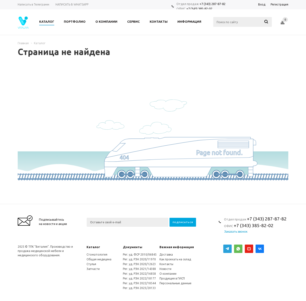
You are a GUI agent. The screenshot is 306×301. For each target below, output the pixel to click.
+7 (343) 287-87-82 (212, 3)
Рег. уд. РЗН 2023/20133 (139, 288)
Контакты (166, 264)
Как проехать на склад (175, 259)
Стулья (91, 264)
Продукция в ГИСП (172, 278)
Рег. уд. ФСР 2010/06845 (140, 254)
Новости (165, 268)
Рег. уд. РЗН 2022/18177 (139, 278)
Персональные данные (175, 283)
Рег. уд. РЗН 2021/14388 (139, 268)
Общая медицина (99, 259)
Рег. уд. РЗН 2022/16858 (139, 273)
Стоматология (97, 254)
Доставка (166, 254)
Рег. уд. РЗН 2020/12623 (139, 264)
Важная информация (176, 247)
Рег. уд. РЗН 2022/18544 (139, 283)
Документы (132, 247)
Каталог (93, 247)
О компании (167, 273)
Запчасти (93, 268)
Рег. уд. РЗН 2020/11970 (139, 259)
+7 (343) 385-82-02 (199, 8)
